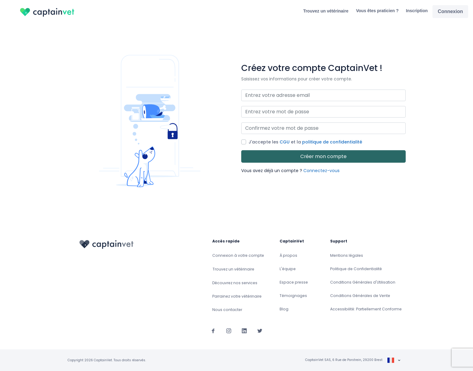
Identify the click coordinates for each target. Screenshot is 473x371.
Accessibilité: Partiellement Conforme (366, 309)
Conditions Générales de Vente (360, 295)
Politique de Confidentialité (356, 268)
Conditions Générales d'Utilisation (362, 282)
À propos (288, 255)
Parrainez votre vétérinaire (237, 296)
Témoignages (293, 295)
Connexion (450, 11)
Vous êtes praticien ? (377, 10)
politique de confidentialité (332, 142)
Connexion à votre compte (238, 255)
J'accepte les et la (305, 142)
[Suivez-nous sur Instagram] (228, 330)
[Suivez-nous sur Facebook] (213, 330)
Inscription (417, 10)
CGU (285, 142)
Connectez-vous (321, 171)
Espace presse (294, 282)
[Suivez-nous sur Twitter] (259, 330)
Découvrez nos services (234, 282)
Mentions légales (346, 255)
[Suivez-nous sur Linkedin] (244, 330)
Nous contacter (227, 309)
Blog (284, 309)
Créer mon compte (323, 156)
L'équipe (288, 268)
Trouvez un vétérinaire (325, 11)
